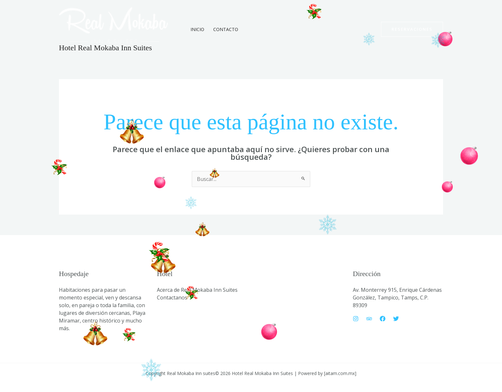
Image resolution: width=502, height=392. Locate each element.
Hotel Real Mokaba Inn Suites (105, 48)
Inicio (197, 29)
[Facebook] (382, 319)
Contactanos (172, 297)
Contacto (225, 29)
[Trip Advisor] (369, 319)
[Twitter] (396, 319)
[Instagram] (356, 319)
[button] (412, 29)
